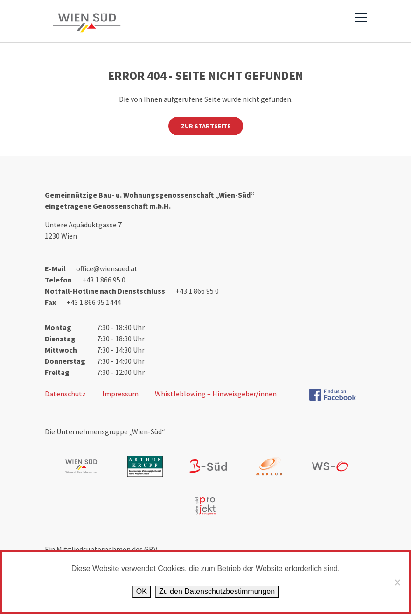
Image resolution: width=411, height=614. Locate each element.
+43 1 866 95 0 (103, 279)
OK (141, 591)
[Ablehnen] (397, 582)
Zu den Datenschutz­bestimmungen (217, 591)
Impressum (120, 393)
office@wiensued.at (107, 268)
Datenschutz (65, 393)
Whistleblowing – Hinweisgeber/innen (216, 393)
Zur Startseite (205, 126)
